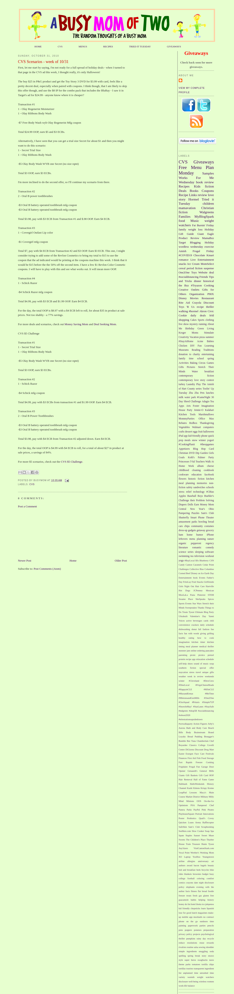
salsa (196, 947)
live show (184, 324)
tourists (189, 968)
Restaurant (208, 298)
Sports (201, 320)
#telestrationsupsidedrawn (191, 719)
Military (204, 797)
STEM (211, 595)
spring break (194, 956)
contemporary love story (192, 380)
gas (200, 895)
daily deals (198, 315)
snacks (182, 263)
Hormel (193, 199)
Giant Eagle (205, 234)
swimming (184, 556)
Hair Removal (185, 779)
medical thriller (206, 646)
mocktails (197, 917)
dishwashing (184, 629)
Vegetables (184, 427)
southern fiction (187, 668)
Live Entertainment (202, 259)
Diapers (183, 504)
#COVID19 (185, 255)
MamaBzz (208, 238)
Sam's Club (207, 513)
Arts (188, 405)
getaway (201, 530)
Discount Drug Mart (204, 749)
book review (205, 182)
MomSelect (207, 263)
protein (182, 659)
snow (194, 440)
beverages (197, 620)
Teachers (200, 461)
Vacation (194, 337)
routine (190, 947)
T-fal (192, 461)
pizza (202, 337)
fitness (194, 891)
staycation (183, 672)
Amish (182, 251)
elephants (190, 887)
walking (183, 311)
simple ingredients (188, 951)
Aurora (182, 728)
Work (191, 466)
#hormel (193, 311)
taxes (211, 960)
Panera (182, 810)
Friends (203, 276)
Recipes (184, 186)
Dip (197, 453)
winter (182, 681)
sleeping (199, 552)
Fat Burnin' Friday (203, 225)
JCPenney (198, 590)
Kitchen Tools (187, 414)
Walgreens (206, 212)
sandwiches (199, 487)
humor (199, 534)
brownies (197, 874)
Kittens (196, 788)
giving (203, 633)
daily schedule (207, 625)
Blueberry (204, 560)
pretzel (211, 655)
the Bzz (184, 285)
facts (188, 891)
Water (195, 371)
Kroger (182, 332)
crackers (195, 625)
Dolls (190, 504)
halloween (208, 431)
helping (201, 900)
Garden (204, 453)
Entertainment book (188, 578)
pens (181, 930)
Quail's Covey (206, 818)
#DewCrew (208, 681)
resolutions (192, 943)
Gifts (181, 367)
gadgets (192, 530)
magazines (202, 913)
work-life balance (187, 986)
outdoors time (207, 921)
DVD (191, 453)
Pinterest (201, 595)
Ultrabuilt (183, 616)
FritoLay (187, 582)
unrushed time (207, 973)
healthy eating (186, 638)
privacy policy (185, 934)
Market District (193, 797)
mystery (194, 324)
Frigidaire (183, 767)
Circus (202, 363)
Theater (210, 517)
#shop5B (193, 711)
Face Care (200, 754)
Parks (189, 810)
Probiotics (191, 818)
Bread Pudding (195, 736)
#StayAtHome (186, 341)
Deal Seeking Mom (105, 324)
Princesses (184, 461)
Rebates (183, 423)
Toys (194, 272)
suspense (209, 268)
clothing (209, 320)
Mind (181, 801)
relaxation (200, 659)
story (204, 956)
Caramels (197, 565)
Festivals (210, 754)
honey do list (185, 904)
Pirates (211, 810)
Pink (204, 810)
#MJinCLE (209, 689)
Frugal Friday (203, 251)
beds (198, 870)
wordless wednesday (191, 246)
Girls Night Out (186, 586)
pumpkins (190, 938)
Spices (211, 599)
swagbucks (202, 960)
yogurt (210, 440)
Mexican (210, 590)
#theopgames (207, 444)
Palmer (201, 457)
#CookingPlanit (187, 444)
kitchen (210, 478)
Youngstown (208, 857)
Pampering (184, 513)
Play (198, 384)
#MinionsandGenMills (189, 698)
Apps (181, 405)
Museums (184, 350)
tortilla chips (208, 964)
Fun (200, 345)
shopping (184, 319)
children (208, 203)
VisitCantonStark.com (203, 848)
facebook (209, 474)
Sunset (197, 835)
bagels (203, 865)
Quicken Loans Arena (190, 822)
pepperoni (196, 543)
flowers (182, 478)
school (200, 358)
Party (211, 457)
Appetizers (184, 448)
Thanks (201, 607)
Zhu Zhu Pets (197, 392)
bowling (203, 521)
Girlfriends (209, 582)
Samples (208, 173)
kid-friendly (194, 435)
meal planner (192, 646)
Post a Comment (27, 506)
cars (181, 526)
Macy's (203, 792)
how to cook (205, 638)
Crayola (196, 302)
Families (185, 216)
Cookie (183, 315)
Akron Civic (206, 311)
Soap (207, 831)
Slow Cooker (198, 831)
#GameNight (203, 397)
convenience (184, 625)
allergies (191, 861)
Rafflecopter (208, 822)
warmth (191, 977)
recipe (200, 306)
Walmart (196, 427)
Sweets (182, 839)
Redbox (193, 423)
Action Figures (200, 724)
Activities (184, 363)
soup (212, 663)
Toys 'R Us (187, 306)
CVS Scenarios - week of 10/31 (43, 61)
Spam (181, 835)
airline (182, 861)
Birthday (189, 328)
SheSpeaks (200, 599)
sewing (202, 947)
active (189, 620)
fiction (209, 186)
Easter (181, 754)
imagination (184, 642)
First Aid (192, 758)
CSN (211, 560)
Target (182, 242)
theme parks (185, 964)
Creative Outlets (189, 289)
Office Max (206, 418)
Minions (190, 801)
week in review (195, 676)
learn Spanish (207, 908)
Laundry (190, 384)
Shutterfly (184, 517)
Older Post (121, 560)
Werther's (194, 852)
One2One (184, 272)
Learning (209, 345)
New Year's (197, 509)
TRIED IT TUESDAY (140, 46)
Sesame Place (186, 599)
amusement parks (188, 521)
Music (194, 221)
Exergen (189, 754)
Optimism (183, 805)
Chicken (183, 345)
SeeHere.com (185, 831)
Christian (183, 453)
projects (196, 934)
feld (211, 315)
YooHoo (196, 857)
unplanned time (190, 973)
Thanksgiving (207, 423)
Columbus (209, 569)
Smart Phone (197, 517)
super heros (190, 960)
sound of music (201, 663)
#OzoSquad (184, 702)
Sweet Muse (207, 835)
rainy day (201, 938)
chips (187, 526)
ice (203, 904)
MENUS (83, 46)
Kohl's (191, 457)
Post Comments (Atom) (47, 568)
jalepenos (209, 904)
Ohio (211, 509)
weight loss (195, 229)
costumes (209, 526)
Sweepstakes (191, 607)
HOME (38, 46)
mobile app (187, 917)
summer (210, 337)
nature (210, 539)
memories (202, 483)
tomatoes (196, 964)
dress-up (183, 530)
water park (190, 397)
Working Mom (207, 852)
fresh (195, 895)
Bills (181, 732)
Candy (182, 565)
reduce (182, 943)
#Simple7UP (208, 702)
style (181, 960)
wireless (202, 981)
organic (182, 543)
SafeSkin (183, 827)
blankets (188, 874)
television (199, 556)
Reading (196, 350)
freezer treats (185, 895)
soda (212, 951)
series (190, 552)
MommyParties (187, 418)
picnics (201, 655)
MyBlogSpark (204, 216)
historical (208, 281)
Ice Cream (193, 263)
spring (210, 358)
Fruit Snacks (197, 582)
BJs (197, 560)
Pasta (192, 595)
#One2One (209, 698)
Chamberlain (203, 741)
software (209, 552)
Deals (183, 191)
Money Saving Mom (76, 324)
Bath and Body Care (196, 728)
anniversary (203, 861)
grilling (210, 633)
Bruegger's (209, 736)
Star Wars (196, 603)
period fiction (195, 268)
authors (182, 865)
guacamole (184, 900)
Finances (183, 758)
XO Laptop (185, 857)
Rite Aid (184, 302)
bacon (196, 865)
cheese (210, 466)
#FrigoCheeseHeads (204, 685)
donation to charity (189, 354)
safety (189, 487)
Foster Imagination (203, 405)
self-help (183, 663)
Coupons (208, 191)
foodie (211, 891)
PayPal (196, 810)
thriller (210, 306)
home (190, 534)
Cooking (209, 285)
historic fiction (196, 478)
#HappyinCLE (185, 689)
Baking (193, 363)
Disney (183, 298)
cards (206, 620)
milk (181, 397)
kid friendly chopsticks (189, 908)
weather (182, 676)
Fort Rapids (185, 762)
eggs (195, 431)
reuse (201, 943)
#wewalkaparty (186, 724)
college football (187, 878)
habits (193, 900)
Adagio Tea (208, 401)
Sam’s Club (194, 827)
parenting (183, 655)
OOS (199, 801)
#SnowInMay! (185, 706)
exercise (209, 246)
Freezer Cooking (205, 762)
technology (199, 491)
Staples (189, 835)
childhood (184, 470)
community (197, 526)
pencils (210, 925)
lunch (194, 913)
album (200, 466)
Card (211, 448)
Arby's (211, 724)
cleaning (196, 470)
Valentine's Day (198, 616)
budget (205, 874)
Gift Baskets (192, 775)
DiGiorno (190, 749)
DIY (192, 345)
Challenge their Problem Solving (196, 500)
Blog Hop (199, 448)
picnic (192, 655)
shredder (210, 947)
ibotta (198, 904)
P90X (210, 294)
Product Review (189, 238)
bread (211, 521)
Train (188, 844)
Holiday (209, 242)
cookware (184, 474)
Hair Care (200, 586)
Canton (189, 565)
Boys (200, 496)
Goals (182, 457)
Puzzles (195, 513)
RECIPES (108, 46)
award (189, 865)
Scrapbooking (207, 827)
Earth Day (209, 573)
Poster (181, 818)
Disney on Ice (197, 573)
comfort (210, 878)
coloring (201, 878)
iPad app (183, 435)
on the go (192, 921)
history (211, 900)
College (201, 745)
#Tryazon (196, 285)
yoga (181, 560)
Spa (212, 831)
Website (203, 272)
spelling (182, 956)
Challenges (184, 569)
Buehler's (209, 496)
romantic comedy (203, 547)
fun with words (191, 633)
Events (202, 578)
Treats (185, 612)
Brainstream (199, 732)
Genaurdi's (192, 771)
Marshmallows (206, 414)
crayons (189, 882)
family (182, 229)
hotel (193, 904)
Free (183, 167)
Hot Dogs (184, 590)
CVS (60, 46)
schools (210, 487)
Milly (211, 797)
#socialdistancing (189, 276)
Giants (182, 775)
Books (194, 191)
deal (211, 272)
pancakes (209, 650)
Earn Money (200, 504)
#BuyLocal (189, 560)
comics (182, 882)
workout (209, 556)
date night (199, 882)
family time (186, 358)
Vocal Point (184, 852)
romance (184, 259)
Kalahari (209, 410)
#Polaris (195, 702)
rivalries (182, 947)
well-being (193, 981)
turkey (182, 384)
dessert (188, 431)
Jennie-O (198, 410)
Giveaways (203, 161)
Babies (210, 341)
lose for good (185, 913)
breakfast (209, 371)
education (196, 474)
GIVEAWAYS (174, 46)
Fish (199, 758)
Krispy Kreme (207, 788)
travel (198, 672)
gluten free (208, 895)
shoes (190, 663)
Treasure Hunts (199, 844)
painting (182, 925)
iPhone (210, 534)
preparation (208, 930)
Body (188, 732)
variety (182, 977)
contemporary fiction (196, 375)
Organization (196, 294)
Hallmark (183, 784)
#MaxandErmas (186, 693)
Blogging (195, 242)
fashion (206, 629)
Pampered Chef (205, 805)
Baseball (191, 496)
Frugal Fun (194, 767)
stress (191, 672)
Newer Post (24, 560)
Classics (193, 745)
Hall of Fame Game (203, 779)
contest (210, 380)
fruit (200, 431)
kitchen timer (198, 642)
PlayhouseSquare (187, 814)
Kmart (210, 255)
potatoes (198, 930)
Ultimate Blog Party (204, 612)
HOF (211, 775)
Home (73, 560)
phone (204, 435)
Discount (209, 302)
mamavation (187, 208)
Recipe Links (188, 195)
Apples (182, 496)
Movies (194, 298)
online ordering (198, 650)
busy (212, 874)
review (202, 195)
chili (212, 620)
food (182, 221)
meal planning (187, 483)
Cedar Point (208, 565)
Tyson (191, 612)
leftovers (183, 539)
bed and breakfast (187, 870)
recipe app (190, 659)
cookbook (209, 470)
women (210, 981)
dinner (197, 281)
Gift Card (203, 775)
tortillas (182, 968)
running (202, 324)
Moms (195, 332)
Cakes (193, 320)
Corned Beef (184, 573)
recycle (210, 938)
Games (210, 363)
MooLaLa (183, 595)
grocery (210, 530)
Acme (200, 341)
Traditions (208, 350)
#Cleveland (194, 681)
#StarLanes (198, 706)
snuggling (203, 951)
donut (194, 629)
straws (211, 956)
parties (202, 925)
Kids (197, 186)
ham (181, 534)
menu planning (197, 539)
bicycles (205, 870)
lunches (210, 392)
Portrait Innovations (204, 814)
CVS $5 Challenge (71, 461)
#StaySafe (209, 706)
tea (191, 556)
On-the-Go (209, 801)
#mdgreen (183, 711)
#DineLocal (184, 685)
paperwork (193, 925)
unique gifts (208, 672)
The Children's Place (196, 839)
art (213, 861)
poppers (188, 930)
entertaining (208, 354)
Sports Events (185, 603)
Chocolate (199, 255)
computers (208, 427)
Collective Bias (197, 569)
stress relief (185, 491)
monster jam (184, 650)
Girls (211, 453)
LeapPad (183, 792)
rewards (210, 943)
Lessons (193, 792)
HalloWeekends (197, 784)
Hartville (210, 586)
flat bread (202, 891)
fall (199, 629)
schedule (210, 659)
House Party (185, 410)
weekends (209, 676)
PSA (193, 805)
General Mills (207, 771)
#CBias (210, 491)
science (182, 552)
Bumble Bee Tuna (187, 741)
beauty (211, 865)
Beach (211, 728)
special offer (207, 668)
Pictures (191, 367)
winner (202, 440)
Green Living (205, 328)
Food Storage (207, 758)
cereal (182, 268)
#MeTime (209, 693)
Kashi (189, 788)
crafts (181, 431)
